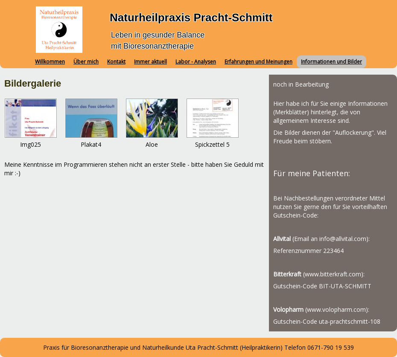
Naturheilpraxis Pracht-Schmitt (191, 17)
